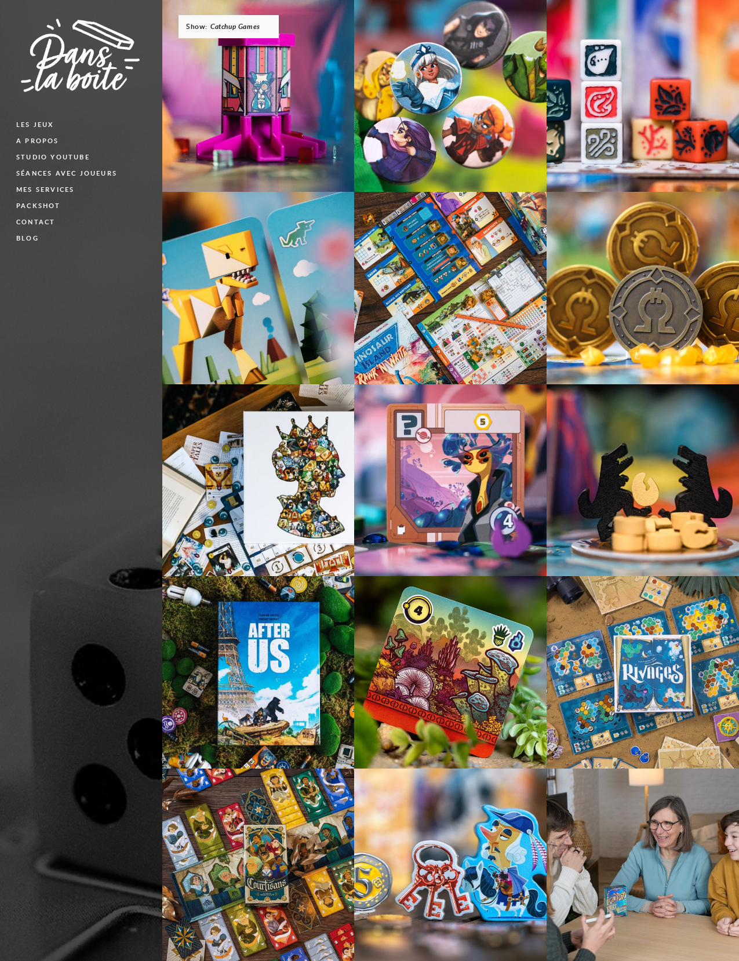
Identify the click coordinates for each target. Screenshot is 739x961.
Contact (35, 221)
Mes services (45, 189)
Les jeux (35, 124)
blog (27, 238)
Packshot (38, 205)
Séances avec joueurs (66, 173)
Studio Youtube (53, 156)
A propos (37, 140)
